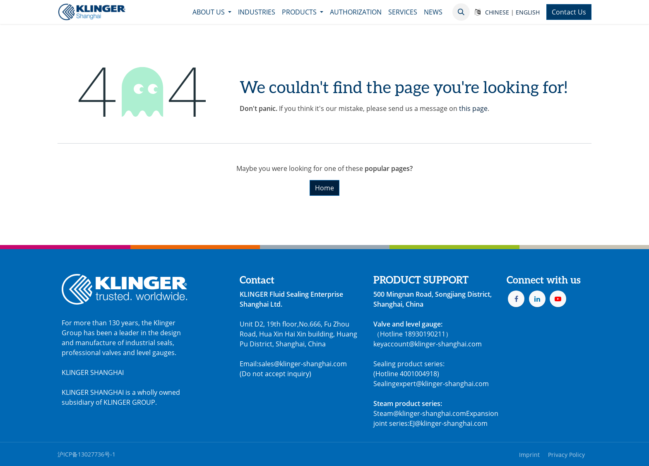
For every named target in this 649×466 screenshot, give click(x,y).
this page (473, 108)
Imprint (529, 455)
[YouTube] (558, 299)
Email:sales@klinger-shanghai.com (293, 363)
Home (324, 187)
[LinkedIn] (537, 299)
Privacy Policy (566, 455)
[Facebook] (516, 299)
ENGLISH (528, 12)
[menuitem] (212, 12)
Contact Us (569, 12)
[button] (461, 12)
